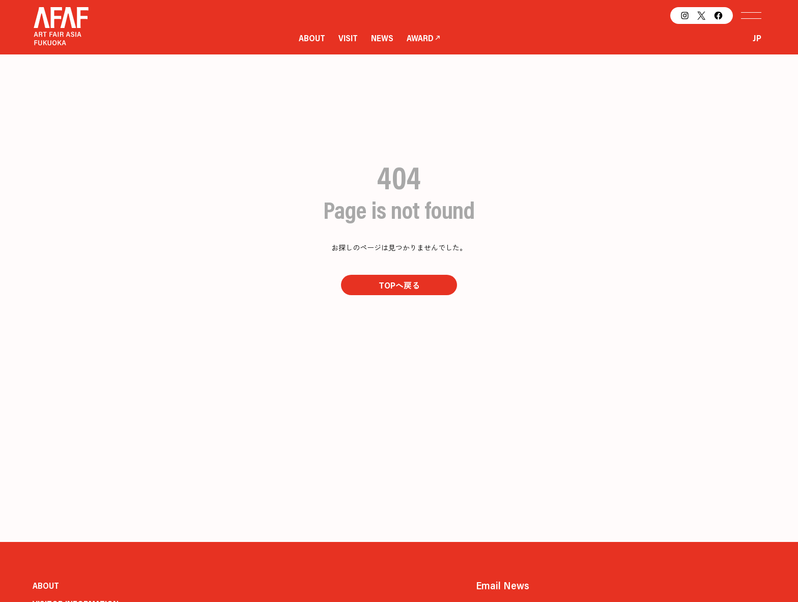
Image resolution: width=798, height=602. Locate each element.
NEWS (382, 38)
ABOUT (312, 38)
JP (757, 38)
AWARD (420, 38)
